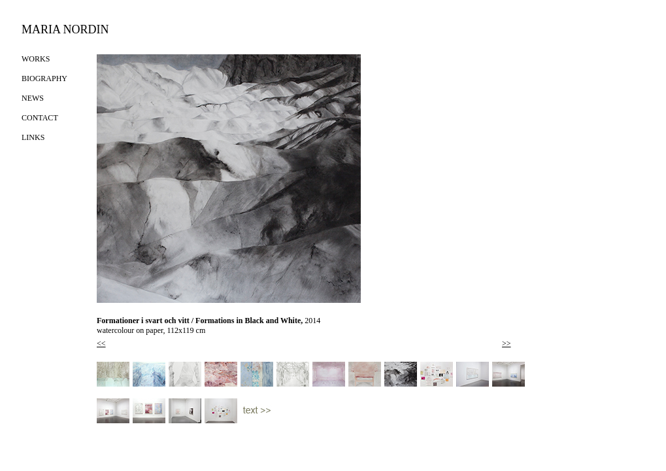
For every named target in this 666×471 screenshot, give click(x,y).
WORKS (36, 58)
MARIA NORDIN (65, 29)
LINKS (33, 137)
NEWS (33, 98)
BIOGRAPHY (44, 78)
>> (506, 343)
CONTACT (40, 117)
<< (101, 343)
